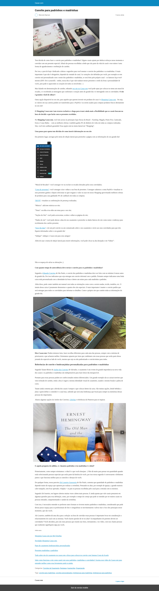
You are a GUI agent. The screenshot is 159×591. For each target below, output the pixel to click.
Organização (80, 568)
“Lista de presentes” (42, 189)
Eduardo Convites (49, 273)
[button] (122, 323)
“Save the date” (40, 228)
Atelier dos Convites (61, 370)
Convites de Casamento (51, 568)
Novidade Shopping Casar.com (46, 541)
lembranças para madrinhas (82, 573)
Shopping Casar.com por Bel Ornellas (48, 536)
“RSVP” (38, 201)
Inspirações (71, 568)
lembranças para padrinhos (102, 573)
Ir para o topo (120, 581)
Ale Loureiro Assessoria (68, 482)
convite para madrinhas (47, 573)
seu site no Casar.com (80, 89)
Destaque (63, 568)
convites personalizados (64, 573)
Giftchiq (73, 400)
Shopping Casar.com (108, 100)
